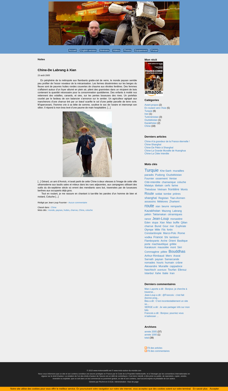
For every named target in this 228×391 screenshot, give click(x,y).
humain (169, 262)
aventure (161, 270)
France (158, 237)
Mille (157, 229)
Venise (173, 178)
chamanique (169, 182)
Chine (53, 207)
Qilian (184, 222)
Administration (120, 382)
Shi (166, 237)
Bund (158, 226)
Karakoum (150, 247)
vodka (148, 237)
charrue (74, 210)
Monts (184, 189)
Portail (154, 50)
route (149, 205)
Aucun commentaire (77, 202)
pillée (164, 251)
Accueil (72, 50)
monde (51, 210)
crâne (179, 262)
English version (88, 50)
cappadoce (176, 266)
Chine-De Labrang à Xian (57, 70)
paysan (59, 210)
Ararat (176, 255)
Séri (179, 247)
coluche (89, 210)
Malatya (149, 185)
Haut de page (132, 382)
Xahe (158, 273)
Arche (164, 240)
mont (173, 247)
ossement (162, 178)
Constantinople (153, 233)
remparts (176, 206)
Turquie (148, 111)
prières (177, 193)
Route (149, 193)
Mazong (166, 210)
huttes (66, 210)
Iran (147, 114)
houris (159, 262)
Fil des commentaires (158, 351)
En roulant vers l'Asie (155, 108)
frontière (173, 189)
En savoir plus (200, 389)
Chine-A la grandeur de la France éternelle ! (167, 141)
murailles (178, 170)
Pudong (160, 174)
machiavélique (160, 244)
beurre (165, 206)
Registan (163, 198)
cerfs (167, 185)
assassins (150, 201)
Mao (169, 222)
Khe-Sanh (165, 170)
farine (175, 185)
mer (172, 226)
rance (148, 218)
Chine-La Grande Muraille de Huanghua (165, 150)
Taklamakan (159, 214)
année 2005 (151, 331)
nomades (150, 262)
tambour (174, 237)
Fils (163, 229)
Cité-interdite (152, 182)
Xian (162, 222)
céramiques (175, 214)
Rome (181, 233)
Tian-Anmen (177, 198)
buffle (176, 222)
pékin (148, 214)
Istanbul (149, 273)
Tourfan (172, 269)
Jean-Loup (160, 218)
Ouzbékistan (151, 120)
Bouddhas (177, 251)
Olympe (149, 229)
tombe (167, 193)
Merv (169, 255)
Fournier (149, 178)
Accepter (214, 389)
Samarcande (172, 259)
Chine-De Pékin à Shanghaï (159, 147)
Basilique (182, 240)
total (147, 337)
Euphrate (181, 226)
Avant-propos (151, 105)
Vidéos (116, 50)
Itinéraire (104, 50)
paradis (149, 174)
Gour (165, 226)
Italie (165, 273)
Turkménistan (151, 117)
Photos (127, 50)
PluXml (102, 382)
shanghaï (151, 198)
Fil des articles (154, 348)
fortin (170, 229)
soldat (158, 193)
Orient (172, 240)
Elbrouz (182, 269)
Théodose (150, 189)
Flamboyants (152, 240)
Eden (147, 222)
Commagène (152, 251)
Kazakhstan (151, 123)
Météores (162, 201)
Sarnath (149, 259)
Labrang (177, 210)
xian (158, 206)
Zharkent (174, 201)
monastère (176, 218)
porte (147, 244)
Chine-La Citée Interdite (157, 153)
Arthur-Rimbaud (154, 255)
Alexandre (151, 266)
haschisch (150, 269)
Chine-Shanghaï (153, 144)
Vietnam (162, 189)
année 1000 (151, 334)
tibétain (159, 185)
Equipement (141, 50)
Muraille (163, 266)
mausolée (163, 247)
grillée (173, 244)
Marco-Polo (169, 233)
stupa (155, 222)
